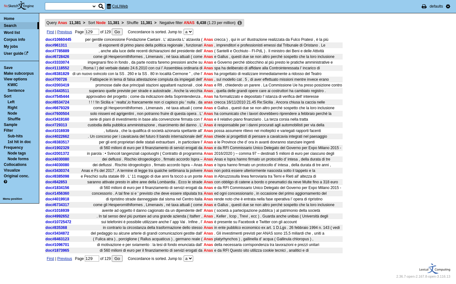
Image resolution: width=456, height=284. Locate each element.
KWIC (13, 85)
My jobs (11, 46)
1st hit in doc (19, 142)
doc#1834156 (57, 188)
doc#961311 (56, 45)
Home (9, 18)
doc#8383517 (57, 142)
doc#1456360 (57, 193)
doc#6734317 (57, 205)
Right (12, 107)
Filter (8, 130)
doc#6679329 (57, 108)
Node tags (17, 153)
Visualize (12, 170)
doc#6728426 (57, 56)
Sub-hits (15, 136)
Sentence (16, 90)
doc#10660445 (58, 39)
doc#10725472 (58, 222)
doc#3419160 (57, 119)
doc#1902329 (57, 148)
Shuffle (14, 119)
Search (10, 25)
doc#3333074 (57, 62)
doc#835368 (56, 227)
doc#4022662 (57, 136)
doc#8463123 (57, 239)
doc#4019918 (57, 199)
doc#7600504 (57, 113)
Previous (64, 32)
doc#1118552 (57, 68)
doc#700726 (56, 79)
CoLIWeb (120, 6)
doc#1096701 (57, 245)
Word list (12, 32)
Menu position (12, 198)
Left (11, 102)
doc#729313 (56, 125)
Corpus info (14, 39)
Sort (7, 96)
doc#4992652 (57, 216)
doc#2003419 (57, 85)
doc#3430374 (57, 170)
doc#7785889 (57, 51)
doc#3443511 (57, 91)
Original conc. (16, 176)
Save (8, 68)
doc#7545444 (57, 96)
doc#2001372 (57, 153)
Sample (10, 125)
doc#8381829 (57, 74)
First (50, 32)
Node (12, 113)
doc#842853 (56, 182)
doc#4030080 (57, 159)
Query (64, 23)
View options (15, 79)
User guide (13, 53)
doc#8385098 (57, 176)
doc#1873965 (57, 250)
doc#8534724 (57, 102)
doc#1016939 (57, 131)
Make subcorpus (19, 73)
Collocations (15, 164)
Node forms (18, 159)
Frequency (13, 147)
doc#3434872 (57, 233)
